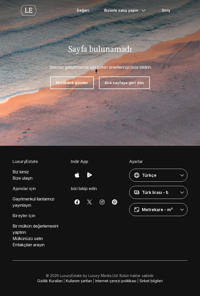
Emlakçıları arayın (28, 244)
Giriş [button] (166, 10)
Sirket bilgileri (151, 281)
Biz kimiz (20, 171)
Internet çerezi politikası (115, 281)
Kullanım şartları (79, 281)
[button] (158, 175)
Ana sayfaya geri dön (124, 82)
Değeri (83, 10)
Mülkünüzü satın (27, 238)
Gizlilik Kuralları (50, 281)
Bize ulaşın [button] (22, 178)
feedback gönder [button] (72, 82)
